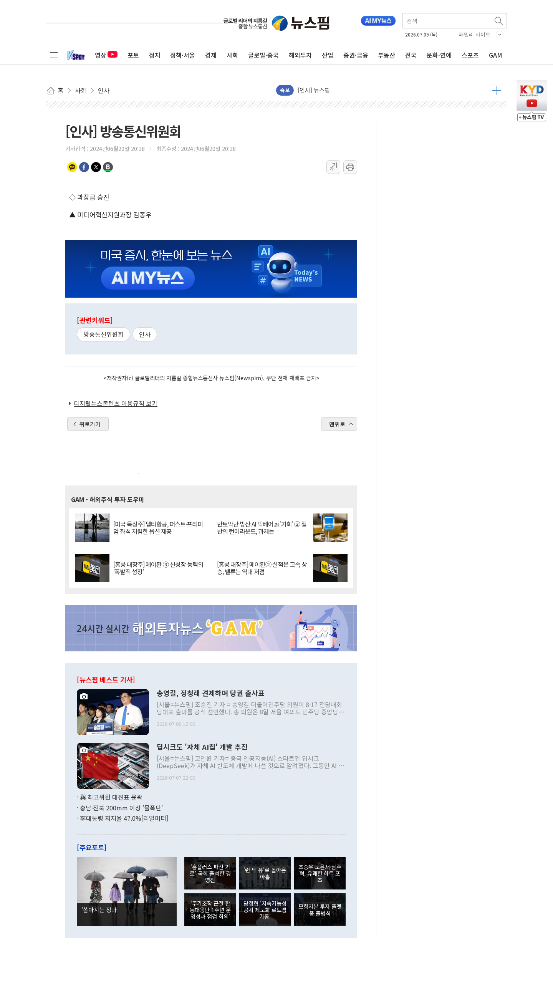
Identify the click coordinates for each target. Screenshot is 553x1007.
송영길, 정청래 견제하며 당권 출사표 (211, 693)
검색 (499, 20)
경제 (211, 55)
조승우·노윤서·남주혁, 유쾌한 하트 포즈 (319, 873)
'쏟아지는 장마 (99, 909)
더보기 (496, 90)
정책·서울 (182, 55)
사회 (232, 55)
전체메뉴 (53, 55)
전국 (411, 55)
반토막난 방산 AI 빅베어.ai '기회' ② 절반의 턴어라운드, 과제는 (261, 527)
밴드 (108, 167)
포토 (133, 55)
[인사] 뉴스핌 (314, 90)
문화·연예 (439, 55)
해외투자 (300, 55)
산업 (327, 55)
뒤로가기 (90, 424)
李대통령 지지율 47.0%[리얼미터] (124, 818)
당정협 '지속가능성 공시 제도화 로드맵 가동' (264, 910)
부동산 (386, 55)
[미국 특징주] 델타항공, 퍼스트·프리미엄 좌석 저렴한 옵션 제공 (158, 527)
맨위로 (337, 424)
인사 (145, 334)
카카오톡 (72, 167)
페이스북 (84, 167)
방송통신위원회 (103, 334)
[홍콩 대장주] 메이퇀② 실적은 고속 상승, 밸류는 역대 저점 (262, 568)
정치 (155, 55)
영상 (106, 55)
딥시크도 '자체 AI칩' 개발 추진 (202, 747)
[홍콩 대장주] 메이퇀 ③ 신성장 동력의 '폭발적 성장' (158, 568)
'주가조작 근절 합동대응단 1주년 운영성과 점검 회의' (210, 910)
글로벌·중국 (263, 55)
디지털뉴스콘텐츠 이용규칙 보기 (115, 403)
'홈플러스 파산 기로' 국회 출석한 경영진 (210, 873)
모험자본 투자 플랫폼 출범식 (319, 909)
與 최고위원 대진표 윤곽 (111, 797)
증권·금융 (355, 55)
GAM (495, 55)
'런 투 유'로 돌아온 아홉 (264, 873)
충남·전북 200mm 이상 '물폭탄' (121, 807)
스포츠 (470, 55)
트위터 (96, 167)
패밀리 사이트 (474, 34)
